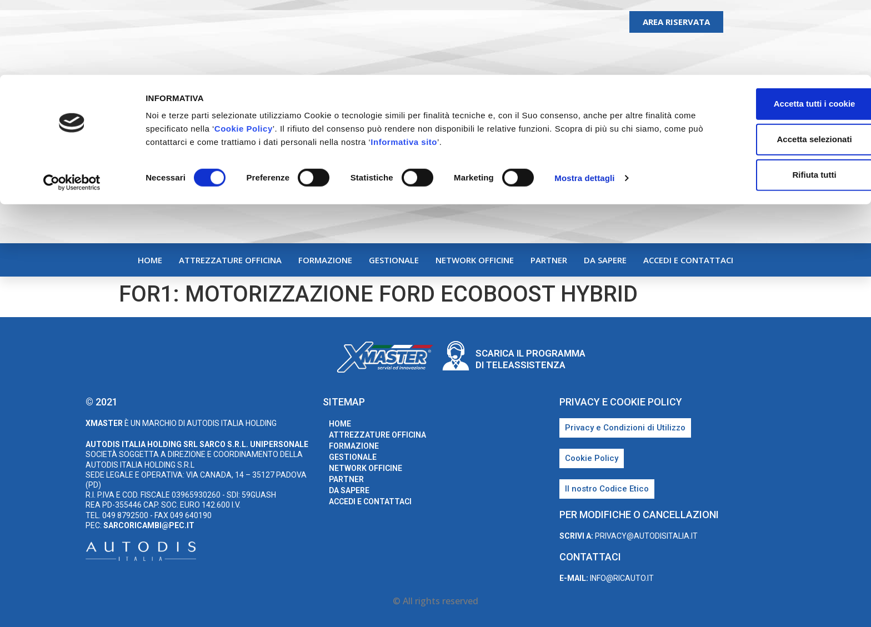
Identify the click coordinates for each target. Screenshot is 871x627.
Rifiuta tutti (778, 99)
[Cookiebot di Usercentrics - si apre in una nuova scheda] (72, 107)
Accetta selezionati (777, 64)
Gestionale (394, 259)
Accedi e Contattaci (688, 259)
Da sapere (605, 259)
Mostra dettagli (584, 103)
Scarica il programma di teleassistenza (530, 359)
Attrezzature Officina (230, 259)
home (150, 259)
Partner (548, 259)
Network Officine (475, 259)
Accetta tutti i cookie (778, 28)
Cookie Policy (267, 53)
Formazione (325, 259)
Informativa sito (474, 67)
